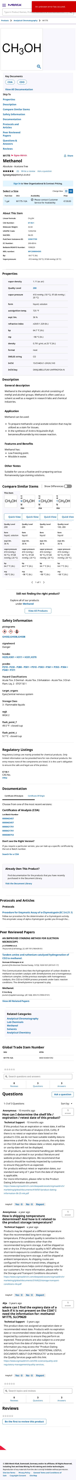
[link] (9, 1069)
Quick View (14, 516)
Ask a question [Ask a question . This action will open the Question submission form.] (44, 171)
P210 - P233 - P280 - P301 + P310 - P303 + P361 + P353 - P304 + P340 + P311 (35, 668)
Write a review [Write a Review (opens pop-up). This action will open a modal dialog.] (28, 171)
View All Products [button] (38, 610)
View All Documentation (19, 89)
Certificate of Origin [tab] (36, 796)
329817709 (32, 239)
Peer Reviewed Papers (11, 134)
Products (5, 20)
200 (34, 288)
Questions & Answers (10, 142)
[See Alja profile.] (4, 1303)
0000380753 (8, 834)
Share (68, 155)
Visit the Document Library (18, 883)
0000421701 (8, 826)
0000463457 (8, 818)
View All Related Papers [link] (15, 1001)
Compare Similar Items (16, 109)
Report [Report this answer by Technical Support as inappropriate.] (40, 1204)
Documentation (12, 119)
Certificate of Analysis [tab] (14, 796)
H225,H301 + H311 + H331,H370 (19, 657)
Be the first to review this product (25, 1422)
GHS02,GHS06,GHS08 (13, 636)
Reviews (8, 148)
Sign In (17, 183)
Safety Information (14, 114)
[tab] (7, 20)
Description (9, 104)
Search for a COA (10, 854)
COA (10, 82)
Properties (9, 99)
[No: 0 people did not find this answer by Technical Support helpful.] (29, 1204)
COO (22, 82)
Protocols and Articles (11, 126)
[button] (68, 1112)
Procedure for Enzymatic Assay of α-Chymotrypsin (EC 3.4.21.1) (37, 912)
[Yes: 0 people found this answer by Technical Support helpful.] (19, 1204)
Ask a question (62, 1094)
